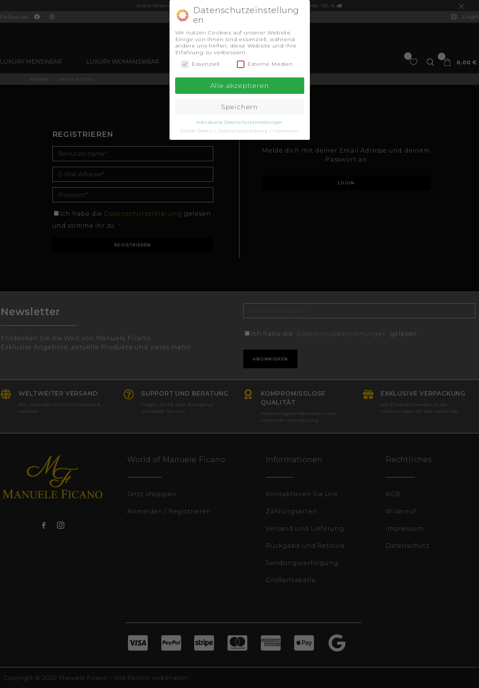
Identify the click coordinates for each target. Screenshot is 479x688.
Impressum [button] (285, 130)
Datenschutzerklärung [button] (243, 130)
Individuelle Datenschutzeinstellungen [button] (239, 121)
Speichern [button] (239, 106)
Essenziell (200, 63)
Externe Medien (265, 63)
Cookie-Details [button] (197, 130)
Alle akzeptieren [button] (239, 85)
